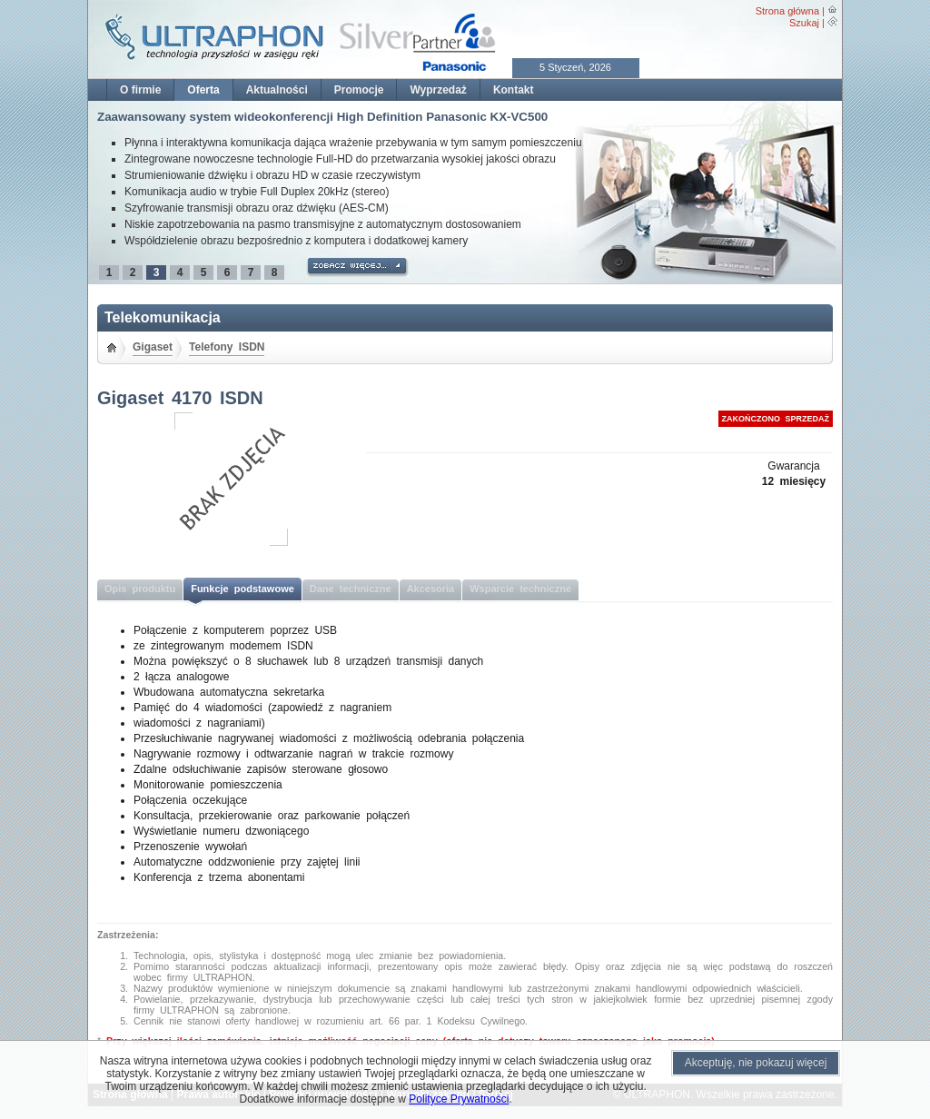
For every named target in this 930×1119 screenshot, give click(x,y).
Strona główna (787, 10)
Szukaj (804, 22)
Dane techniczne (350, 588)
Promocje (359, 90)
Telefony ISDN (226, 347)
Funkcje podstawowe (242, 588)
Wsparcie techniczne (520, 588)
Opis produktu (139, 588)
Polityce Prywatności (459, 1099)
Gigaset (153, 347)
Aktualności (277, 90)
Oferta (203, 90)
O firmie (140, 90)
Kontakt (513, 90)
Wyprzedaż (438, 90)
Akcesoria (431, 588)
